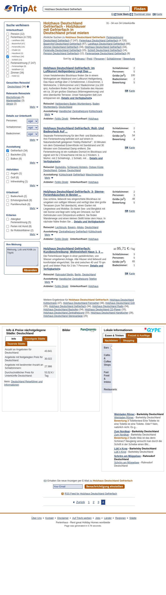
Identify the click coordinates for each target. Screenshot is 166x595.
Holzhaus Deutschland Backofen (60, 309)
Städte (133, 518)
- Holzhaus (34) (17, 56)
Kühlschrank (95, 111)
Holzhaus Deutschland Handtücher (109, 312)
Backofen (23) (18, 154)
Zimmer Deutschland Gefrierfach (60, 47)
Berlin (78, 274)
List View (123, 14)
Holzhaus (93, 118)
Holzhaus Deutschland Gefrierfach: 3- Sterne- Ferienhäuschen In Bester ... (73, 193)
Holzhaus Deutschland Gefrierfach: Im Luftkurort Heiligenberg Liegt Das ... (69, 69)
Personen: (11, 120)
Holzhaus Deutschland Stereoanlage (63, 316)
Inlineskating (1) (19, 181)
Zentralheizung (80, 111)
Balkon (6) (16, 158)
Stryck (9, 103)
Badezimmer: (13, 133)
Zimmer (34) (17, 72)
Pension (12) (17, 34)
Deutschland (65, 107)
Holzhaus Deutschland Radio (108, 306)
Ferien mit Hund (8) (21, 226)
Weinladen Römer (124, 414)
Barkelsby (60, 167)
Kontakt (49, 518)
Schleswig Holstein (77, 167)
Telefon (93, 278)
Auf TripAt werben (81, 518)
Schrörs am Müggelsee (127, 456)
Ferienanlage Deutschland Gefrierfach (105, 53)
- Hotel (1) (15, 76)
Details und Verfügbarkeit (76, 98)
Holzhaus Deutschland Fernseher (81, 303)
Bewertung (129, 58)
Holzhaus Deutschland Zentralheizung (63, 312)
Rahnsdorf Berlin (64, 274)
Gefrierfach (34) (19, 150)
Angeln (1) (16, 173)
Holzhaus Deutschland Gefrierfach (103, 47)
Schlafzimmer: (14, 127)
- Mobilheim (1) (17, 69)
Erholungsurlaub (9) (21, 200)
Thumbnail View (142, 14)
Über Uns (36, 518)
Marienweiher (13, 100)
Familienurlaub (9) (20, 204)
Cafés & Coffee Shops (107, 360)
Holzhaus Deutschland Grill (120, 303)
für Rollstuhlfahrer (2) (22, 230)
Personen (99, 58)
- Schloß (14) (16, 60)
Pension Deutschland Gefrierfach (61, 53)
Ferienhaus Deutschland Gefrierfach (98, 40)
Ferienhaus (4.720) (21, 37)
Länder (107, 518)
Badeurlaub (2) (19, 196)
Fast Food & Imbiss (107, 377)
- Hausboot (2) (17, 53)
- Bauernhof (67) (18, 43)
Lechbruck (60, 227)
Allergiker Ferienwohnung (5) (21, 221)
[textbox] (86, 9)
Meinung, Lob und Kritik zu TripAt (22, 256)
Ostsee (62, 170)
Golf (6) (15, 177)
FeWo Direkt (61, 118)
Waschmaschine (94, 174)
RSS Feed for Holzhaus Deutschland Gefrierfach (91, 493)
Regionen (120, 518)
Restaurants (108, 389)
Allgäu (80, 227)
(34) (16, 86)
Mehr (47, 114)
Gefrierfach (79, 174)
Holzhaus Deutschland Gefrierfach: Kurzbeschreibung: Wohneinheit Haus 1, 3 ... (73, 250)
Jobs (97, 518)
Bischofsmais (13, 97)
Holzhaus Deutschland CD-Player (103, 309)
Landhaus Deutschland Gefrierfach (106, 43)
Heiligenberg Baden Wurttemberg (73, 103)
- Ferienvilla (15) (18, 47)
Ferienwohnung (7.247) (23, 63)
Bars (106, 347)
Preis (89, 58)
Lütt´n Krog (120, 448)
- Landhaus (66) (17, 40)
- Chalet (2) (15, 50)
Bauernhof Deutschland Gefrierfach (62, 43)
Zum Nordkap (122, 431)
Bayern (72, 227)
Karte (159, 14)
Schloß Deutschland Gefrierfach (105, 50)
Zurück (80, 502)
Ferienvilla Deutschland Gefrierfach (62, 50)
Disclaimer (63, 518)
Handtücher (65, 111)
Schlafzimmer (114, 58)
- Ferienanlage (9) (18, 66)
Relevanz (80, 58)
